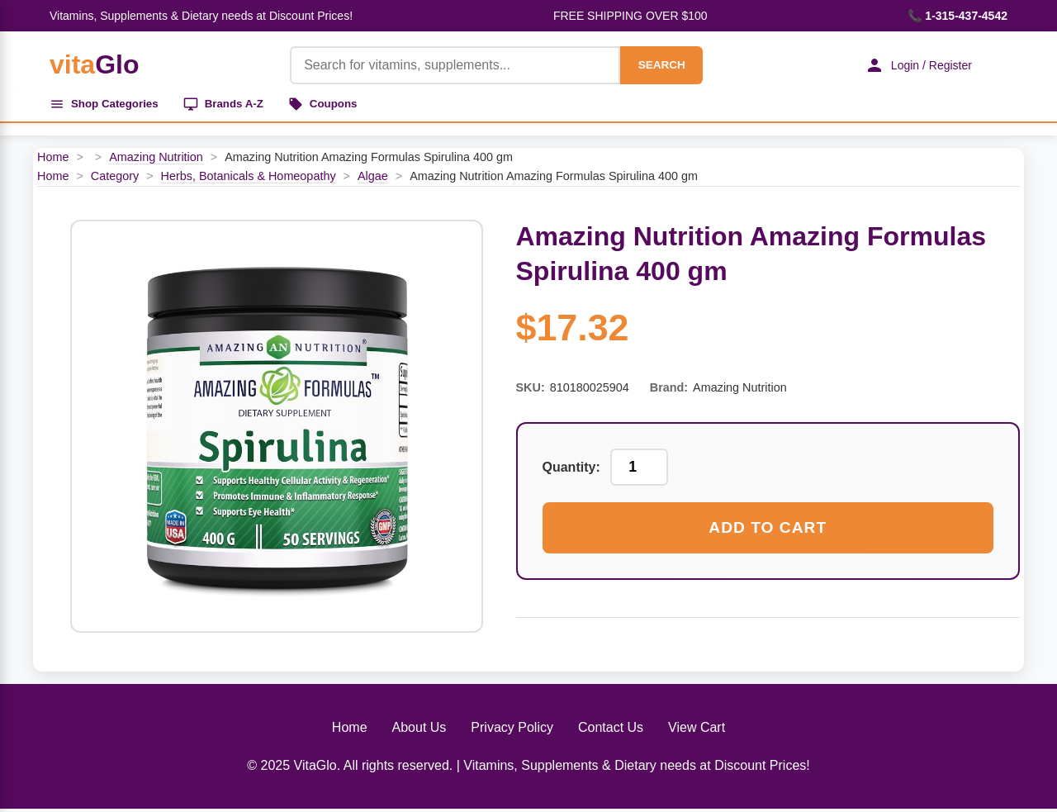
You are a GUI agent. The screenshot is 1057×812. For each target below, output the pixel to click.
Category (115, 179)
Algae (373, 179)
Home (53, 160)
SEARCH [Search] (654, 65)
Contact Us (610, 731)
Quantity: (571, 470)
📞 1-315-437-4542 (957, 15)
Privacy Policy (512, 731)
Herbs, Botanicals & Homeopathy (248, 179)
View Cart (696, 731)
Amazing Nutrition (156, 160)
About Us (419, 731)
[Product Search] (447, 65)
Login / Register (912, 65)
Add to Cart (768, 530)
